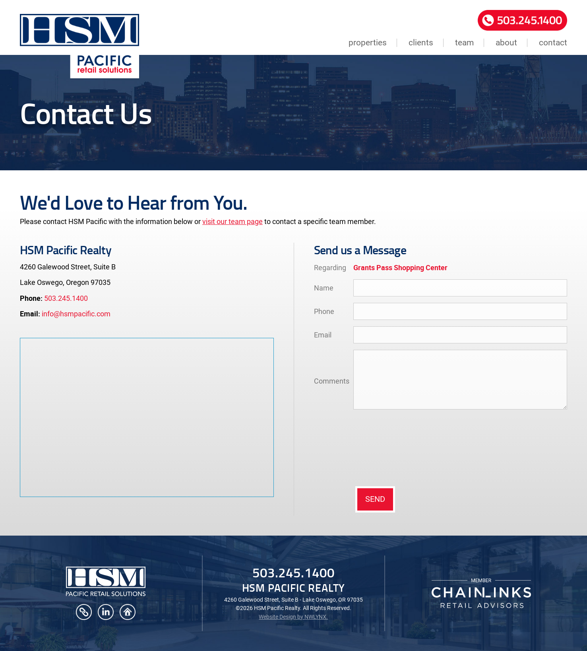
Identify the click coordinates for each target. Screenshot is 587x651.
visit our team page (232, 221)
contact (553, 43)
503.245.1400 (66, 298)
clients (421, 43)
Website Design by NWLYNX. (293, 617)
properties (368, 43)
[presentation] (385, 447)
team (464, 43)
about (506, 43)
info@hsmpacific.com (76, 314)
